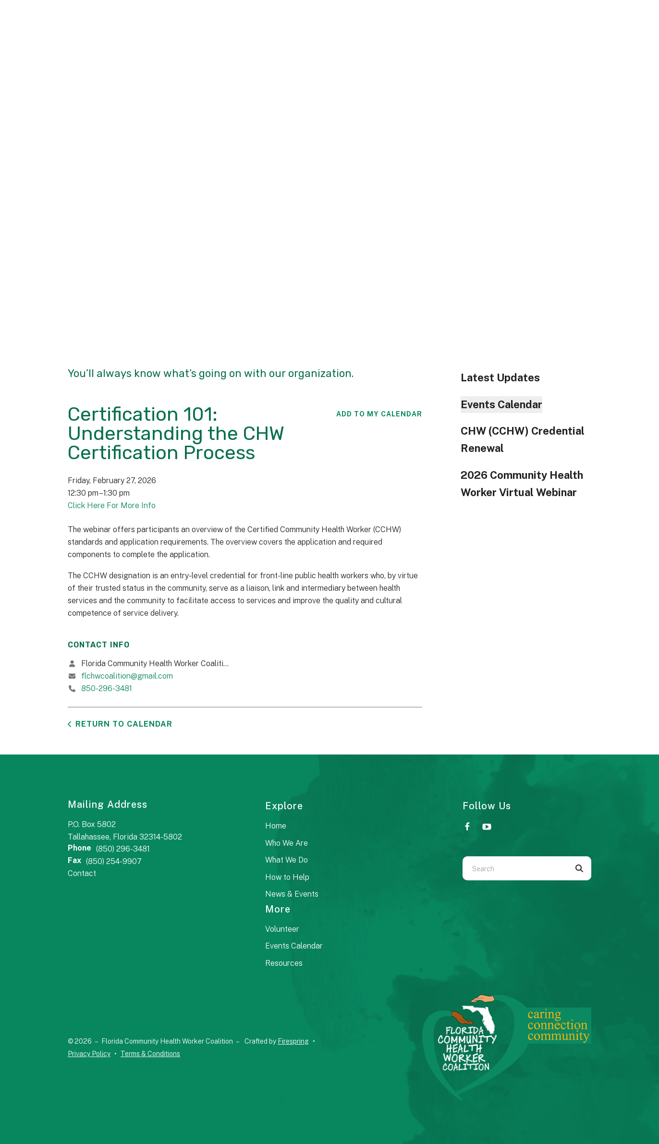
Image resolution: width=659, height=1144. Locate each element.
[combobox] (515, 868)
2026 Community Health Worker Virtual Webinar (522, 484)
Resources (284, 963)
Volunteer (282, 929)
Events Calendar (501, 404)
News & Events (291, 894)
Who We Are (286, 843)
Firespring (293, 1041)
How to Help (287, 877)
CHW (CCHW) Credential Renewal (523, 439)
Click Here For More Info (112, 505)
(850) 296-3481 (123, 848)
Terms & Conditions (150, 1054)
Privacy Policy (89, 1054)
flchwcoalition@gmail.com (127, 676)
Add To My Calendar (379, 414)
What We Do (286, 859)
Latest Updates (500, 377)
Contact (82, 873)
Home (275, 825)
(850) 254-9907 (114, 861)
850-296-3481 (106, 688)
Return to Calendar (123, 724)
